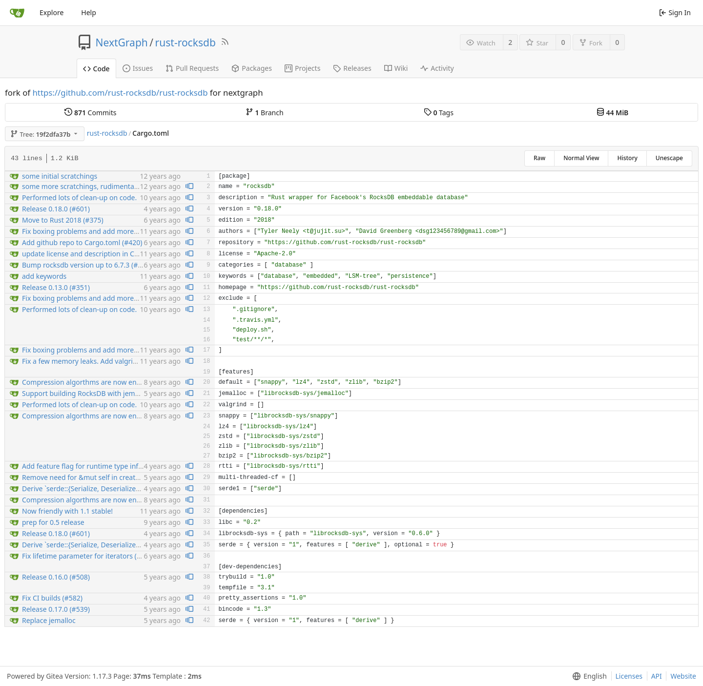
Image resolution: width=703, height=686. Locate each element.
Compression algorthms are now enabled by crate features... (118, 382)
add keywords (44, 276)
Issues (138, 68)
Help (88, 12)
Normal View (581, 158)
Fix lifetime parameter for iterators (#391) (88, 556)
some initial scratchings (59, 176)
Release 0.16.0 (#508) (56, 577)
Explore (51, 12)
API (656, 676)
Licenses (629, 676)
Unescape (669, 158)
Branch (265, 112)
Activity (437, 68)
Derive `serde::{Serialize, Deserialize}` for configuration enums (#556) (132, 488)
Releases (352, 68)
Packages (251, 68)
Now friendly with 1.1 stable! (67, 511)
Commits (90, 112)
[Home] (17, 12)
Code (96, 68)
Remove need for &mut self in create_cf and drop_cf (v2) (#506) (122, 477)
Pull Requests (192, 68)
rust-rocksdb (185, 42)
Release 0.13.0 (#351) (56, 287)
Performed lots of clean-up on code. (79, 197)
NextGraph (122, 42)
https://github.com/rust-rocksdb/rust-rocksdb (119, 92)
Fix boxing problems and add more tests (86, 231)
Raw (539, 158)
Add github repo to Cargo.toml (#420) (82, 242)
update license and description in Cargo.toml (93, 253)
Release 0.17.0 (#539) (56, 609)
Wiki (396, 68)
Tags (439, 112)
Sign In (675, 12)
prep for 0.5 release (53, 522)
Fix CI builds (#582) (52, 598)
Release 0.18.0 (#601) (56, 208)
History (627, 158)
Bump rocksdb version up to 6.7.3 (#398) (86, 265)
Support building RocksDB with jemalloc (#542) (97, 393)
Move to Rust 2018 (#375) (62, 220)
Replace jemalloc (49, 620)
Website (683, 676)
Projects (302, 68)
